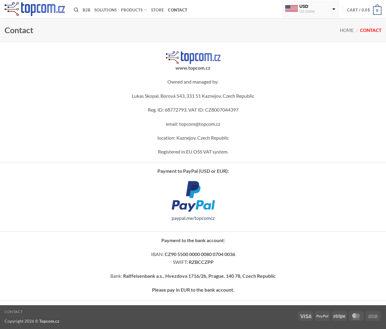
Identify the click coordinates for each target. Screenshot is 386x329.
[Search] (76, 10)
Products (134, 10)
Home (347, 30)
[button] (364, 10)
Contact (177, 10)
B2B (86, 10)
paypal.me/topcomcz (193, 218)
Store (157, 10)
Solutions (105, 10)
